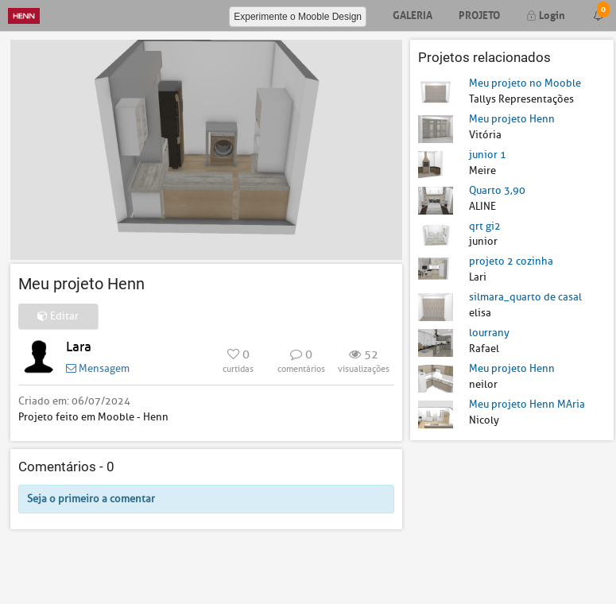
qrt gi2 (485, 226)
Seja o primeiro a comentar (91, 498)
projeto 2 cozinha (511, 261)
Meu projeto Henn (512, 119)
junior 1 (487, 154)
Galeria (412, 14)
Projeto (479, 14)
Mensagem (98, 368)
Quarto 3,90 (497, 190)
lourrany (489, 332)
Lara (78, 347)
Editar (58, 316)
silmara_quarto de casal (525, 297)
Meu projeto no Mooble (525, 83)
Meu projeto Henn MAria (527, 404)
